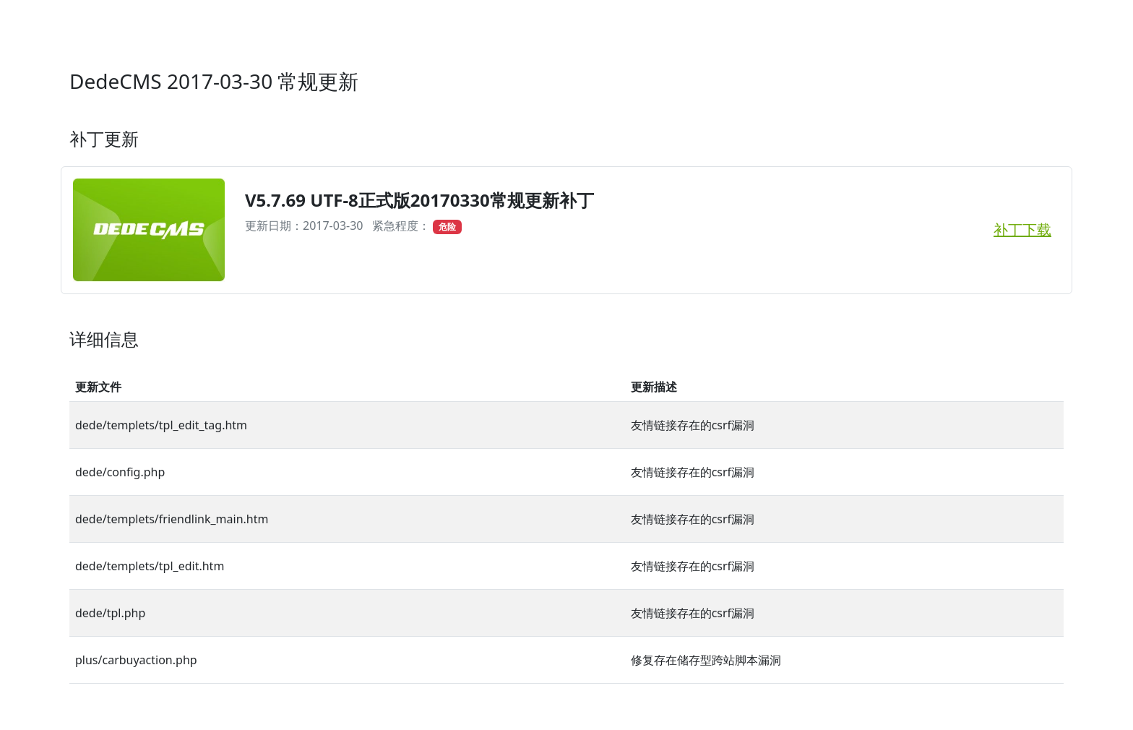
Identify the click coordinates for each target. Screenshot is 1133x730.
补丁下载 (1022, 229)
